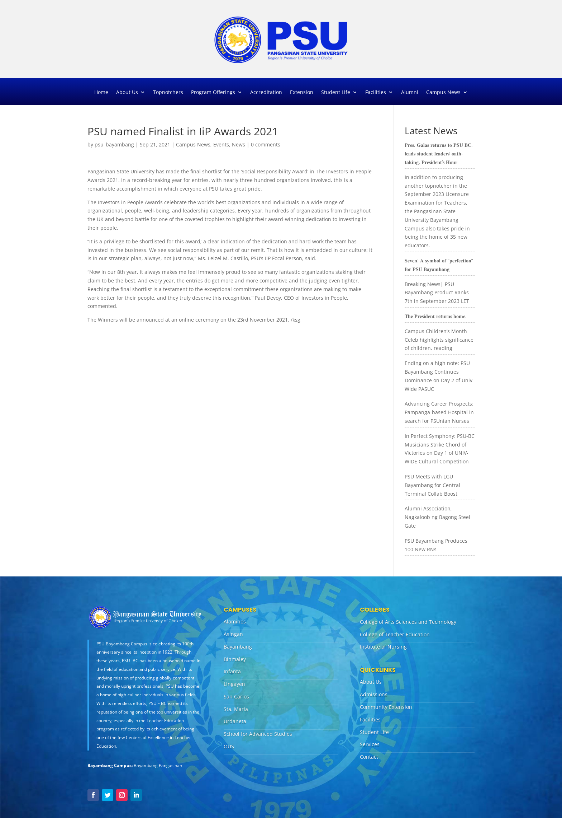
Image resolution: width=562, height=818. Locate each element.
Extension (301, 92)
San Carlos (236, 696)
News (238, 144)
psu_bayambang (114, 144)
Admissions (373, 694)
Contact (369, 756)
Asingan (233, 634)
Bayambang (238, 646)
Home (101, 92)
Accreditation (266, 92)
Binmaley (235, 659)
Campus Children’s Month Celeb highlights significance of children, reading (439, 340)
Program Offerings (213, 92)
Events (221, 144)
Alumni (409, 92)
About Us (127, 92)
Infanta (232, 671)
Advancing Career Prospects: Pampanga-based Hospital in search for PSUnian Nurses (439, 412)
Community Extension (386, 707)
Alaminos (235, 621)
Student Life (335, 92)
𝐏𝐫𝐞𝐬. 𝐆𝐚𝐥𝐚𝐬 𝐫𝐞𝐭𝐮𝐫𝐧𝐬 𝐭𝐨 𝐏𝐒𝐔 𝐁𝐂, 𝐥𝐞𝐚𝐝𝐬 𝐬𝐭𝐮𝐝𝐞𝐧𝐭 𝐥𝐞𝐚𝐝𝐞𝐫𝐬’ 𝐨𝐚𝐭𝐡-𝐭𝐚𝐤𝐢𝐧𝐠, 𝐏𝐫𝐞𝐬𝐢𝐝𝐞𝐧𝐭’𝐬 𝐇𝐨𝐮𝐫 (439, 153)
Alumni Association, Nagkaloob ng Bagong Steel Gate (437, 517)
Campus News (443, 92)
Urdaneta (235, 721)
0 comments (265, 144)
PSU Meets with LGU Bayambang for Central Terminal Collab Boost (432, 485)
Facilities (375, 92)
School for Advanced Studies (258, 733)
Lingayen (234, 684)
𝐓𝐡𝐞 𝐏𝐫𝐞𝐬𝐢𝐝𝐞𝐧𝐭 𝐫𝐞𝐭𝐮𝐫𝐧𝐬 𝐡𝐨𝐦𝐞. (436, 316)
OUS (229, 746)
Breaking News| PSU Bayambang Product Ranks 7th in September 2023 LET (437, 293)
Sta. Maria (236, 709)
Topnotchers (168, 92)
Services (370, 744)
